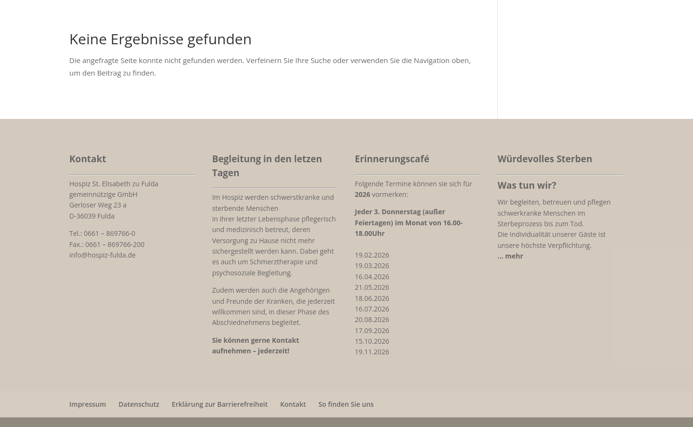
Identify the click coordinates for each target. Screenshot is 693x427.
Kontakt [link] (293, 404)
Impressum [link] (87, 404)
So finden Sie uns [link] (346, 404)
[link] (510, 255)
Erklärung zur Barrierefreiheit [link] (220, 404)
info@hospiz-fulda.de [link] (102, 254)
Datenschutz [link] (138, 404)
